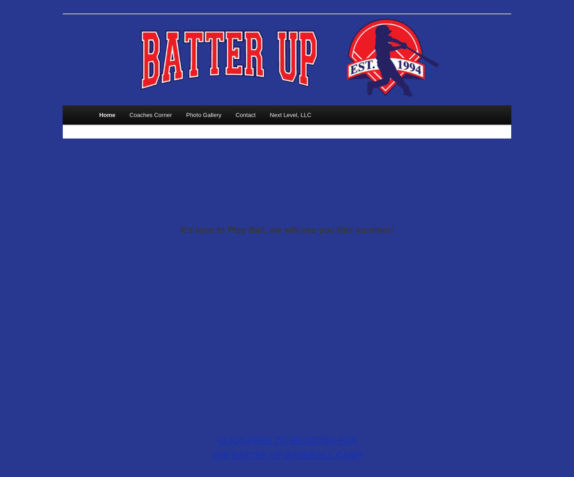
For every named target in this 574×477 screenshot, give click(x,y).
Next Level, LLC (291, 115)
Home (107, 115)
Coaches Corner (151, 115)
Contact (245, 115)
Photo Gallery (204, 115)
